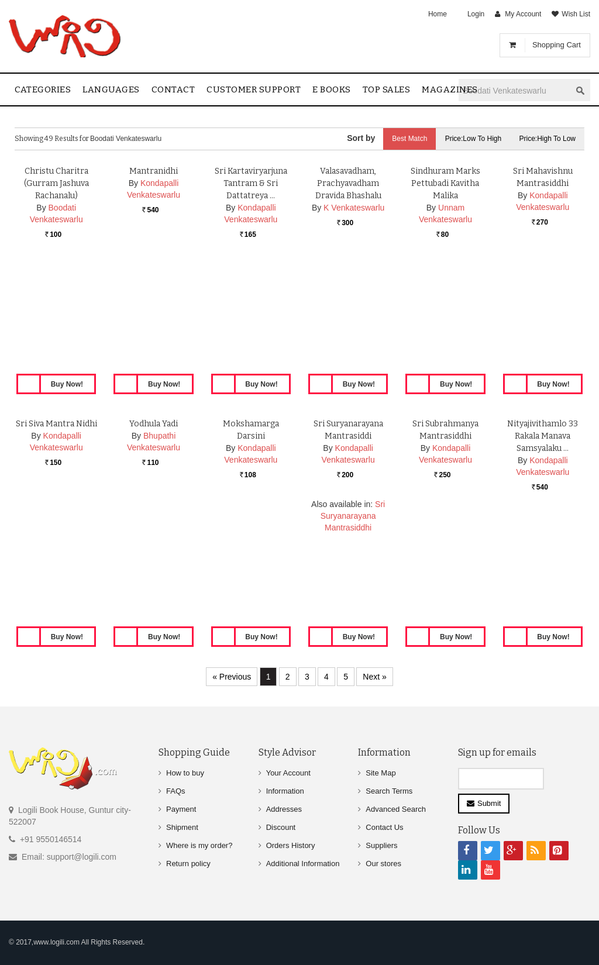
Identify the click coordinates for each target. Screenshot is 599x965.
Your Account (288, 772)
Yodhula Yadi (153, 539)
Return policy (188, 863)
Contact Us (384, 827)
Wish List (576, 14)
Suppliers (381, 845)
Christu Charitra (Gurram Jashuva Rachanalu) (56, 299)
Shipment (182, 827)
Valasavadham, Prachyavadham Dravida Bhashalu (348, 299)
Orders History (290, 845)
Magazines (450, 89)
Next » (374, 676)
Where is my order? (199, 845)
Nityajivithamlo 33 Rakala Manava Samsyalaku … (542, 552)
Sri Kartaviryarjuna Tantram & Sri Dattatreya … (251, 299)
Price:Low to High (473, 139)
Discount (281, 827)
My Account (523, 14)
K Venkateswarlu (353, 323)
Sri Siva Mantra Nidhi (56, 539)
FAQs (175, 791)
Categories (43, 89)
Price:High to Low (547, 139)
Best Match (409, 139)
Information (285, 791)
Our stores (383, 863)
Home (437, 14)
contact (173, 89)
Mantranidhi (153, 287)
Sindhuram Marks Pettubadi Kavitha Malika (445, 299)
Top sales (387, 89)
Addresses (284, 809)
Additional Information (303, 863)
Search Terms (389, 791)
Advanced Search (396, 809)
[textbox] (515, 90)
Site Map (380, 772)
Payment (181, 809)
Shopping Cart (556, 44)
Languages (111, 89)
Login (475, 14)
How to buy (185, 772)
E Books (331, 89)
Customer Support (253, 89)
